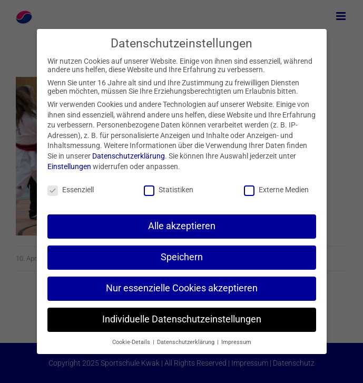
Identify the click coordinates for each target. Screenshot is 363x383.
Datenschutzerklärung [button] (186, 342)
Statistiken (168, 189)
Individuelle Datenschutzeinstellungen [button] (181, 319)
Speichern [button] (182, 257)
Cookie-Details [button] (132, 342)
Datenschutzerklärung (128, 156)
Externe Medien (276, 189)
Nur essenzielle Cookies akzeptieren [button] (182, 288)
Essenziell (70, 189)
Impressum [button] (236, 342)
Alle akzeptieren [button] (181, 226)
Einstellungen (69, 166)
